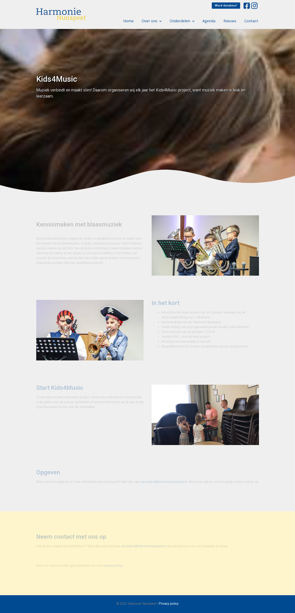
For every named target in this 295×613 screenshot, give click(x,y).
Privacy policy (169, 604)
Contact (251, 20)
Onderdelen (182, 21)
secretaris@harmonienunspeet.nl (164, 482)
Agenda (208, 20)
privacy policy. (114, 565)
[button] (226, 5)
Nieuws (230, 20)
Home (128, 20)
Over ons (152, 21)
